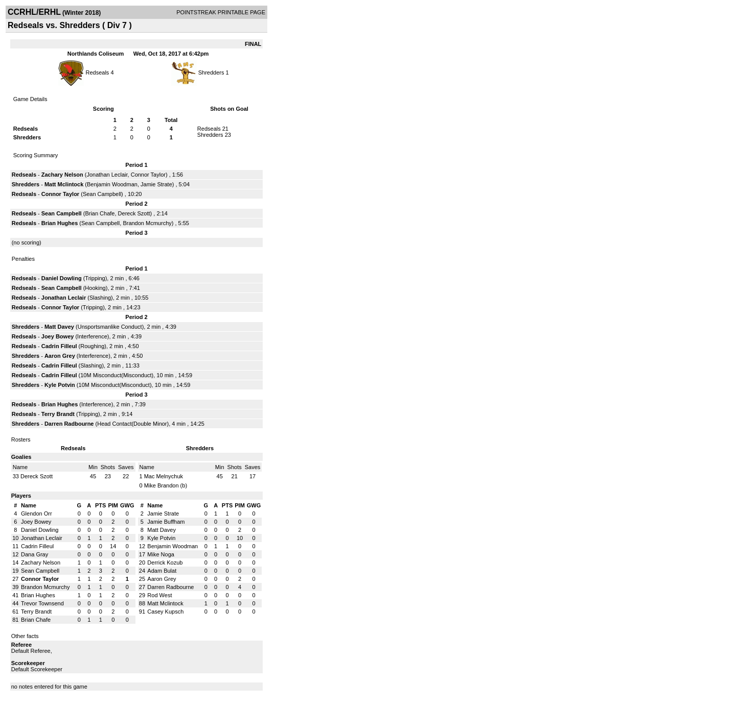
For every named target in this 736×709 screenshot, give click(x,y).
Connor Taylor (148, 175)
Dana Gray (34, 554)
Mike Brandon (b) (165, 485)
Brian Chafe (99, 213)
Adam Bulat (161, 571)
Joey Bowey (57, 336)
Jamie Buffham (166, 522)
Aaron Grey (59, 356)
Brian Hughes (59, 223)
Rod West (159, 595)
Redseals (97, 72)
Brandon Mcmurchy (147, 223)
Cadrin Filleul (59, 346)
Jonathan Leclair (106, 175)
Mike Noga (160, 554)
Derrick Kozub (164, 562)
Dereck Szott (134, 213)
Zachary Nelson (62, 175)
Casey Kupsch (165, 611)
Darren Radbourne (69, 424)
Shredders (211, 72)
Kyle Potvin (59, 385)
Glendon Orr (36, 513)
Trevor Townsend (42, 603)
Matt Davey (59, 327)
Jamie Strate (156, 184)
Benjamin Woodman (112, 184)
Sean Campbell (102, 194)
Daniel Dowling (61, 278)
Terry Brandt (58, 414)
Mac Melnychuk (163, 476)
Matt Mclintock (63, 184)
